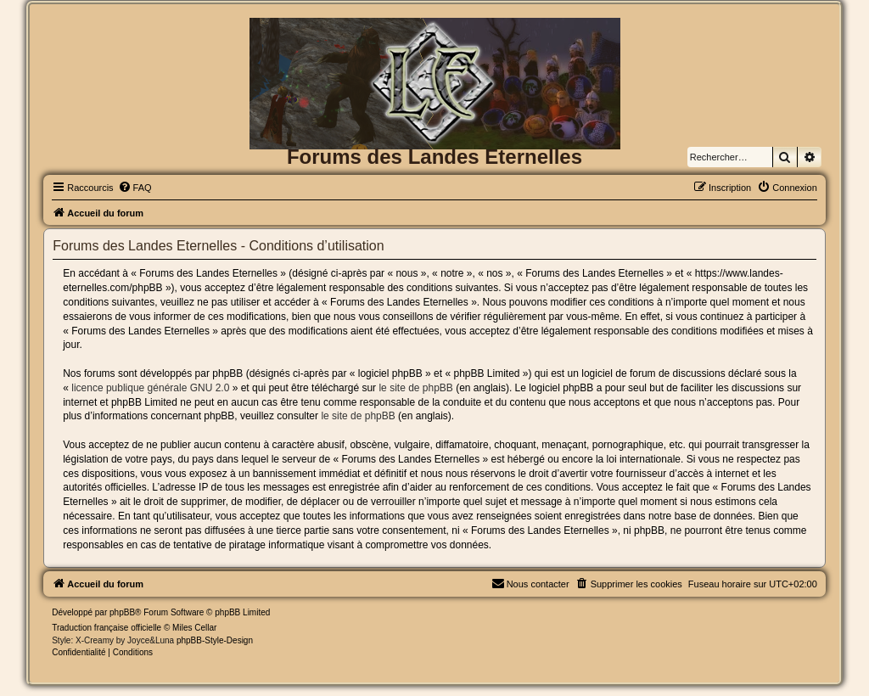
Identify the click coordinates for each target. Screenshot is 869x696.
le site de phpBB (415, 388)
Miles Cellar (194, 627)
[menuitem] (135, 187)
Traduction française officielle (106, 627)
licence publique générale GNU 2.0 (150, 388)
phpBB (122, 612)
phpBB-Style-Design (215, 640)
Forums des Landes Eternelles (434, 156)
